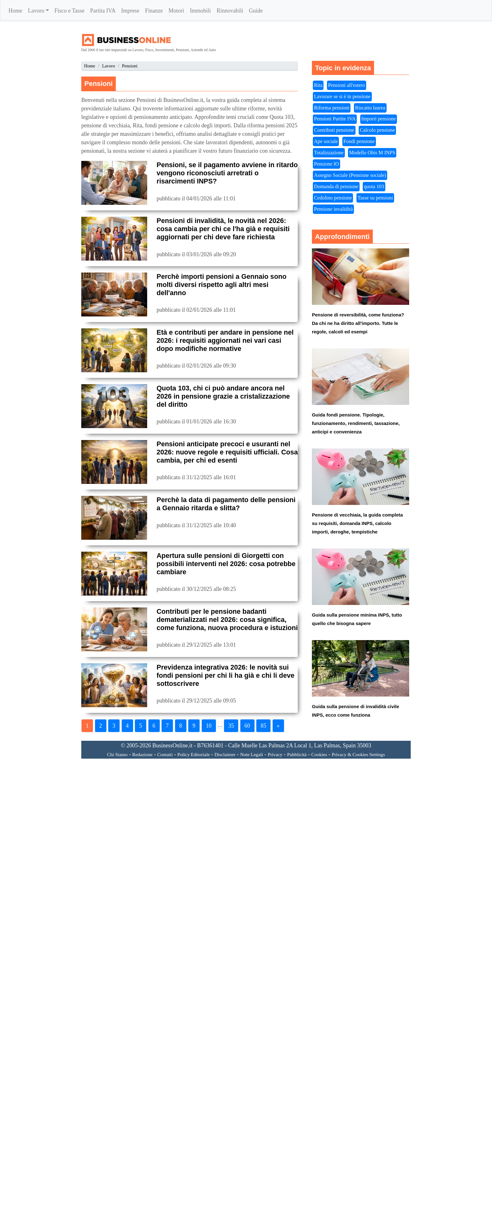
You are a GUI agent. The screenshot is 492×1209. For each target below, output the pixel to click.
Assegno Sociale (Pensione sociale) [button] (350, 175)
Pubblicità (297, 754)
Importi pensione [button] (378, 119)
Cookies (319, 754)
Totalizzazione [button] (329, 153)
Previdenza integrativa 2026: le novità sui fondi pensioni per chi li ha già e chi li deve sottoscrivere (225, 675)
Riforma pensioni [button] (332, 108)
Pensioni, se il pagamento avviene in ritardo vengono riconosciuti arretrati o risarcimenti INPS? (227, 173)
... (220, 725)
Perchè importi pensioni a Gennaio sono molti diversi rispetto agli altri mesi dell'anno (221, 285)
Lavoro (36, 11)
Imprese (130, 11)
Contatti (165, 754)
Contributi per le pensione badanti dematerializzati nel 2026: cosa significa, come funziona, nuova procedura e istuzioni (227, 619)
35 (231, 726)
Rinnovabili (230, 11)
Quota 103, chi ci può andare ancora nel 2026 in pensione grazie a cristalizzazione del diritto (223, 396)
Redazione (142, 754)
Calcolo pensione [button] (377, 130)
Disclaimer (224, 754)
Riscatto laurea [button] (370, 108)
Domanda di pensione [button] (336, 186)
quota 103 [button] (374, 186)
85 (263, 726)
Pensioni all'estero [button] (346, 85)
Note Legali (251, 754)
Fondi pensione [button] (359, 141)
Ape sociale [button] (326, 141)
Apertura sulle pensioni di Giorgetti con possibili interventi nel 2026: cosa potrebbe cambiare (226, 564)
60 (247, 726)
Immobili (200, 11)
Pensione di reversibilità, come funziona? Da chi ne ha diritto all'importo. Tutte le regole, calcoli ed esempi (358, 323)
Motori (176, 11)
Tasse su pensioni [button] (375, 198)
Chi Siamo (117, 754)
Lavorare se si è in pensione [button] (342, 96)
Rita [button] (318, 85)
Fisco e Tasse (69, 11)
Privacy (275, 754)
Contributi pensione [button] (334, 130)
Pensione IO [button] (326, 164)
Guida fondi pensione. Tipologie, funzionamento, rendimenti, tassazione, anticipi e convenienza (356, 423)
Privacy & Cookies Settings (358, 754)
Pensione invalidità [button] (333, 209)
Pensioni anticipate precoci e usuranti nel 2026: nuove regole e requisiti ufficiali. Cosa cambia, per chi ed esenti (227, 452)
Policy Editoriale (193, 754)
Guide (256, 11)
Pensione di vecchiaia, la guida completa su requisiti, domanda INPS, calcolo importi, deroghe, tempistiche (357, 523)
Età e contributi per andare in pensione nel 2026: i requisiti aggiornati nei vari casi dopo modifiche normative (225, 340)
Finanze (154, 11)
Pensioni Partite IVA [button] (335, 119)
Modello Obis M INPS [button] (372, 153)
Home (15, 11)
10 (208, 726)
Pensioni (130, 65)
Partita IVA (102, 11)
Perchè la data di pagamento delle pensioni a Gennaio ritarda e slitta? (226, 504)
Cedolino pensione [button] (333, 198)
